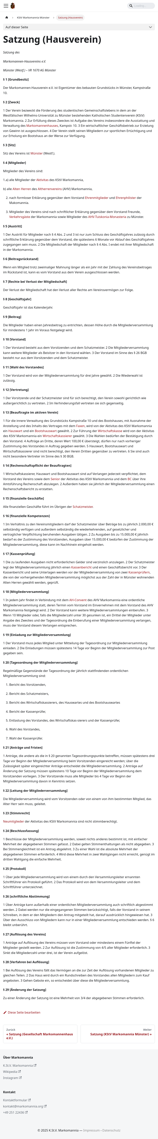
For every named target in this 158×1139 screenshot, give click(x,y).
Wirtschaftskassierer (57, 436)
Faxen (80, 426)
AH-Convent (78, 600)
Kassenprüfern (139, 572)
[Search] (141, 6)
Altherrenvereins (50, 189)
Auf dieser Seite (17, 27)
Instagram (12, 1078)
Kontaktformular (17, 1100)
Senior (55, 479)
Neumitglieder (13, 821)
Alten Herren (22, 189)
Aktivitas (42, 180)
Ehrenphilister (126, 198)
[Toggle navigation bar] (6, 6)
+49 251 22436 (15, 1112)
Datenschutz (111, 1130)
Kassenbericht (81, 567)
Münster (36, 153)
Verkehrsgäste (19, 217)
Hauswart (15, 431)
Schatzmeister (82, 507)
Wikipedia (12, 1072)
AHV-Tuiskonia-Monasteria (107, 217)
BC (130, 479)
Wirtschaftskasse (110, 431)
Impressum (91, 1130)
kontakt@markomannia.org (25, 1106)
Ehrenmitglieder (96, 198)
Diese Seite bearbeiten (21, 1012)
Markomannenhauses (42, 125)
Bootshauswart (46, 431)
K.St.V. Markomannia (19, 1065)
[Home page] (6, 18)
